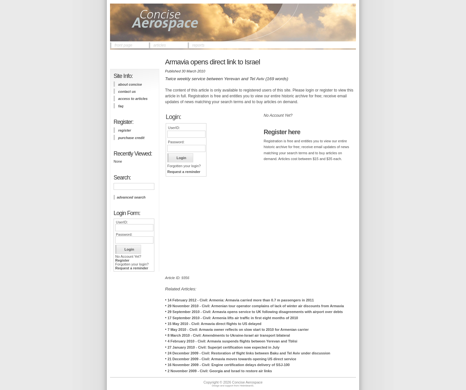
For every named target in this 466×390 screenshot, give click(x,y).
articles (159, 45)
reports (198, 45)
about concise (130, 84)
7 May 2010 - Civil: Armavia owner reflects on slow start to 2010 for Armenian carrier (238, 329)
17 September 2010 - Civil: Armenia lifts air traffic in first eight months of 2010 (233, 318)
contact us (127, 91)
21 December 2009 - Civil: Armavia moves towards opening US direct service (232, 359)
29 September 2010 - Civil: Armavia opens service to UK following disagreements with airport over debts (255, 312)
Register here (282, 131)
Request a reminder (131, 268)
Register (122, 260)
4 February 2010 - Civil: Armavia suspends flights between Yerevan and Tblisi (232, 341)
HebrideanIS (247, 385)
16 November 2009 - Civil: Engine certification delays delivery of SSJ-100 (229, 365)
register (124, 130)
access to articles (133, 99)
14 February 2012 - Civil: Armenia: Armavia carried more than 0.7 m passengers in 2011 (241, 300)
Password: (124, 234)
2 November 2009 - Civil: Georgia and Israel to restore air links (220, 371)
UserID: (122, 222)
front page (123, 45)
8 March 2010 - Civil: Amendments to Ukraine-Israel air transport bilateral (229, 335)
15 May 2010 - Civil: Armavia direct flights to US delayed (214, 324)
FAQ (120, 106)
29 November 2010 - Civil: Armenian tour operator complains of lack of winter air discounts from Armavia (256, 306)
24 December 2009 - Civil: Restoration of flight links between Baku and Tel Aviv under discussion (249, 353)
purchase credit (131, 138)
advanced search (131, 197)
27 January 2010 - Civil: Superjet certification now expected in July (224, 347)
